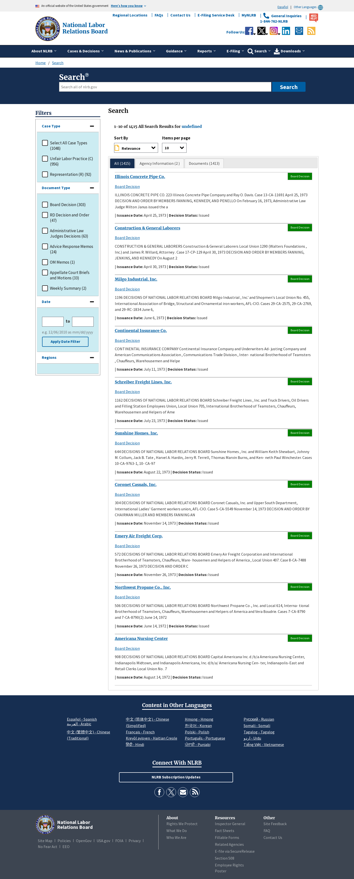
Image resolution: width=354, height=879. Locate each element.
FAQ (267, 830)
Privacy (135, 840)
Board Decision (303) (68, 204)
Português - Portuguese (205, 738)
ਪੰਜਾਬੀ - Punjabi (197, 744)
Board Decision (127, 186)
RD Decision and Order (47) (69, 217)
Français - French (140, 731)
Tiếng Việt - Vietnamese (264, 744)
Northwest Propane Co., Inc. (143, 587)
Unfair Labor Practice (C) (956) (71, 161)
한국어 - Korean (198, 725)
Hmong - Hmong (199, 719)
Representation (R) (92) (70, 174)
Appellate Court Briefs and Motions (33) (69, 275)
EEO (66, 846)
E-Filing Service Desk (216, 15)
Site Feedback (275, 823)
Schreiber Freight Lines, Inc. (143, 381)
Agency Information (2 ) (160, 163)
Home (40, 62)
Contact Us (180, 15)
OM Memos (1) (62, 262)
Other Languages (309, 7)
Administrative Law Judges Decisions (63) (69, 233)
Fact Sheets (224, 830)
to (68, 321)
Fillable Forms (227, 837)
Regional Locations (130, 15)
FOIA (119, 840)
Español (283, 7)
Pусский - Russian (259, 719)
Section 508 (224, 858)
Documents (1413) (204, 163)
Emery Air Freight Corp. (139, 535)
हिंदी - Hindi (135, 744)
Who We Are (176, 837)
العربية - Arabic (79, 724)
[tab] (122, 163)
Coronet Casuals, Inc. (136, 484)
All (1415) (122, 163)
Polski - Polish (197, 731)
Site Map (45, 840)
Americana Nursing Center (141, 638)
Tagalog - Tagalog (259, 731)
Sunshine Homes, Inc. (136, 433)
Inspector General (230, 823)
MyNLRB (249, 15)
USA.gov (103, 840)
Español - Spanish (82, 719)
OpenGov (83, 840)
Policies (64, 840)
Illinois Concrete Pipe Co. (140, 176)
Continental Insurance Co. (141, 330)
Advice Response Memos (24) (71, 249)
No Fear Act (47, 846)
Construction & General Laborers (147, 228)
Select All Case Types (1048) (68, 145)
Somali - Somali (257, 725)
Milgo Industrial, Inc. (136, 279)
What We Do (176, 830)
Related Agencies (229, 844)
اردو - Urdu (252, 738)
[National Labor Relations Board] (48, 28)
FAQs (159, 15)
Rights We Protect (182, 823)
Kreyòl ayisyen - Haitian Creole (151, 738)
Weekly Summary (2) (68, 288)
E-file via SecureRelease (235, 851)
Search (57, 62)
